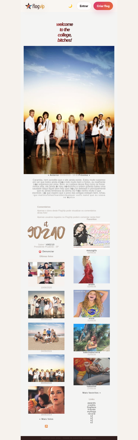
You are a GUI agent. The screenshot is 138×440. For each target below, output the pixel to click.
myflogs (91, 411)
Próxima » (84, 175)
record (91, 414)
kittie (92, 318)
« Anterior (53, 175)
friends (92, 409)
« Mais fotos (46, 419)
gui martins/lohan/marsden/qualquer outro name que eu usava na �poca (69, 196)
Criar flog (103, 6)
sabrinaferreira (91, 352)
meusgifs (92, 250)
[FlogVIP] (35, 6)
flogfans (91, 407)
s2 (91, 416)
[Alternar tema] (70, 6)
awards (92, 403)
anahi (92, 284)
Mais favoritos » (91, 393)
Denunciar (46, 251)
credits (91, 405)
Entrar (84, 6)
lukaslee (91, 386)
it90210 (50, 244)
